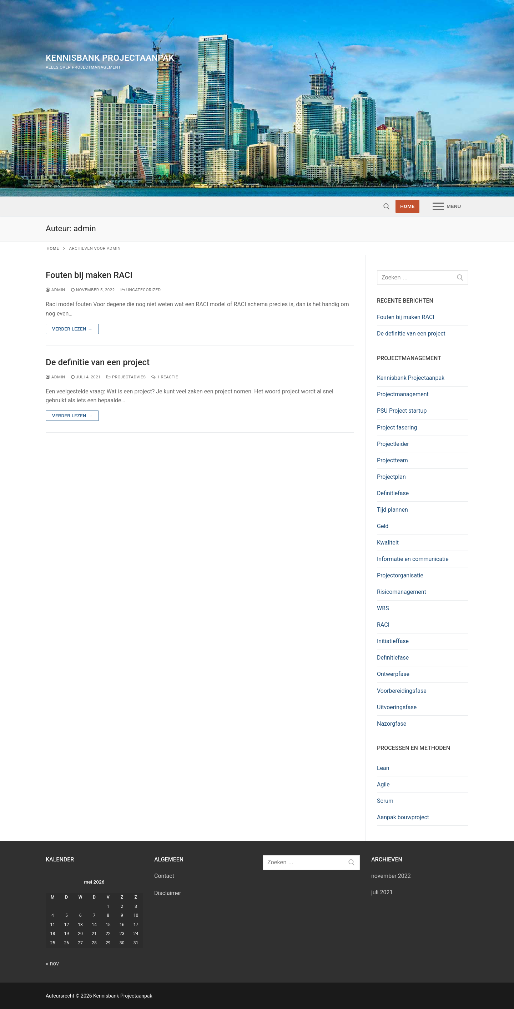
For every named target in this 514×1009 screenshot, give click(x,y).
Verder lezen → (72, 329)
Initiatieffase (393, 641)
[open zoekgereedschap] (386, 206)
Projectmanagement (403, 394)
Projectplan (391, 476)
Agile (383, 784)
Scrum (385, 800)
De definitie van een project (98, 362)
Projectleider (393, 444)
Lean (383, 768)
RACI (383, 624)
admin (55, 289)
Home (53, 248)
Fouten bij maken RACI (89, 275)
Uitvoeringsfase (397, 707)
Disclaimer (167, 893)
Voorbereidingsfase (402, 690)
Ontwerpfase (393, 674)
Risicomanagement (401, 591)
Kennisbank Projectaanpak (110, 58)
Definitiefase (393, 493)
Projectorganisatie (400, 575)
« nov (52, 963)
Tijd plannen (392, 509)
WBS (383, 608)
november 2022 (391, 876)
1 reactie (164, 376)
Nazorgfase (391, 723)
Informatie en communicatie (413, 559)
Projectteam (392, 460)
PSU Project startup (402, 410)
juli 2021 (382, 892)
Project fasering (397, 427)
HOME (407, 206)
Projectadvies (126, 376)
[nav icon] (446, 206)
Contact (164, 876)
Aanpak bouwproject (403, 817)
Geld (382, 526)
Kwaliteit (388, 542)
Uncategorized (141, 289)
